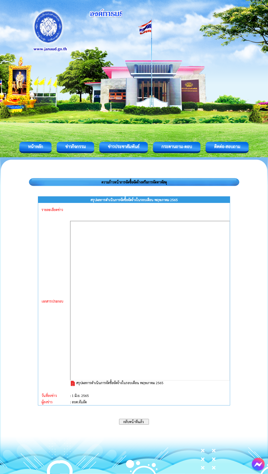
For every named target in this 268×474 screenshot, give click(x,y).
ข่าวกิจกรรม (75, 146)
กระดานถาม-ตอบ (176, 146)
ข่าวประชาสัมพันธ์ (123, 146)
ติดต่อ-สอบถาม (227, 146)
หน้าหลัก (35, 146)
